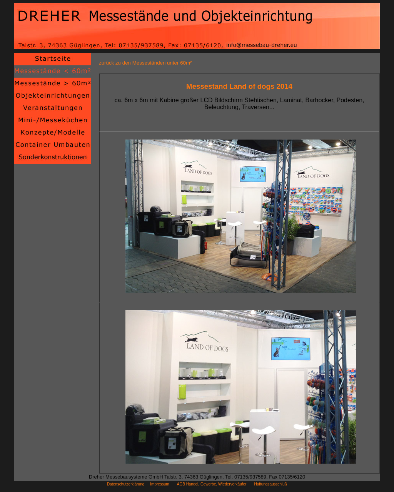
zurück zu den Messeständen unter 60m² (145, 63)
